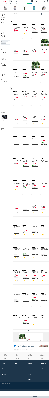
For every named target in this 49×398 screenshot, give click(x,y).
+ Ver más (3, 84)
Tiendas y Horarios (4, 381)
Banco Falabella (43, 380)
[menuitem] (34, 3)
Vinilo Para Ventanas (42, 364)
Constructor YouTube (43, 376)
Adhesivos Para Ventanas (30, 363)
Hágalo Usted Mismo (43, 370)
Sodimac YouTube (43, 374)
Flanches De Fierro (29, 364)
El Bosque (10, 32)
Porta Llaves (5, 364)
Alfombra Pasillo (5, 365)
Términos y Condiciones (17, 390)
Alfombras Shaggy (17, 365)
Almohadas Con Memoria (30, 362)
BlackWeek (29, 385)
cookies (30, 396)
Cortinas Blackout (29, 361)
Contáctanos (3, 370)
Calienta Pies (5, 363)
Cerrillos (2, 32)
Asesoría (10, 3)
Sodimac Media (29, 381)
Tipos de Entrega (22, 3)
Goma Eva (16, 361)
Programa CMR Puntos (4, 379)
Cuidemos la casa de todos (31, 376)
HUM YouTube (42, 375)
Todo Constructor (30, 375)
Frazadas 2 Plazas (41, 365)
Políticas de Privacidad (24, 390)
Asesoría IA (29, 3)
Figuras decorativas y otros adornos (5, 40)
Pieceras (28, 365)
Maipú (4, 32)
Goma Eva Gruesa (5, 361)
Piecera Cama (41, 361)
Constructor (13, 3)
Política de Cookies (30, 390)
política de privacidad (26, 396)
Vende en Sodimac (47, 3)
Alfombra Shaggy (17, 362)
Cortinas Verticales (5, 362)
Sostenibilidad (17, 3)
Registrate (16, 370)
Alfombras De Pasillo (17, 363)
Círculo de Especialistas (30, 374)
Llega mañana (2, 22)
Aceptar (35, 396)
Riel (40, 363)
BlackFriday (29, 386)
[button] (23, 1)
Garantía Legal (3, 375)
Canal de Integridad (4, 380)
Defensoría (29, 380)
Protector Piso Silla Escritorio (42, 362)
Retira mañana (2, 27)
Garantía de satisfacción (4, 374)
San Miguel (7, 32)
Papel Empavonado (17, 364)
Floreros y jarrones (3, 43)
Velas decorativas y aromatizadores (5, 44)
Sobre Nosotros (30, 370)
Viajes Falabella (43, 379)
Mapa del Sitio (29, 379)
